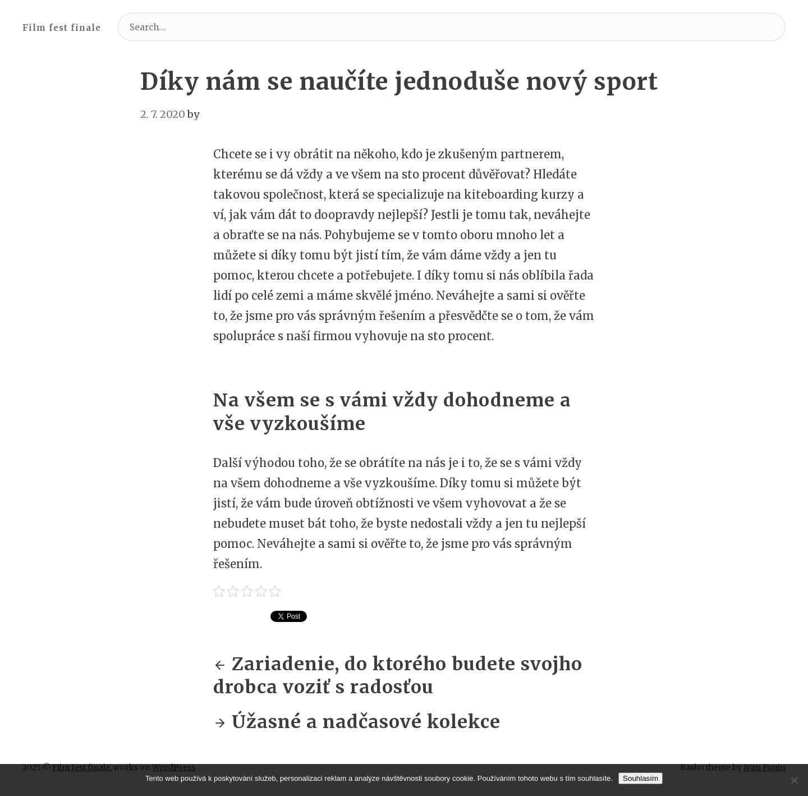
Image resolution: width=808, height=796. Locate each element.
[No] (794, 780)
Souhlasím (640, 778)
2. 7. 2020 (162, 114)
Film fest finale (61, 27)
